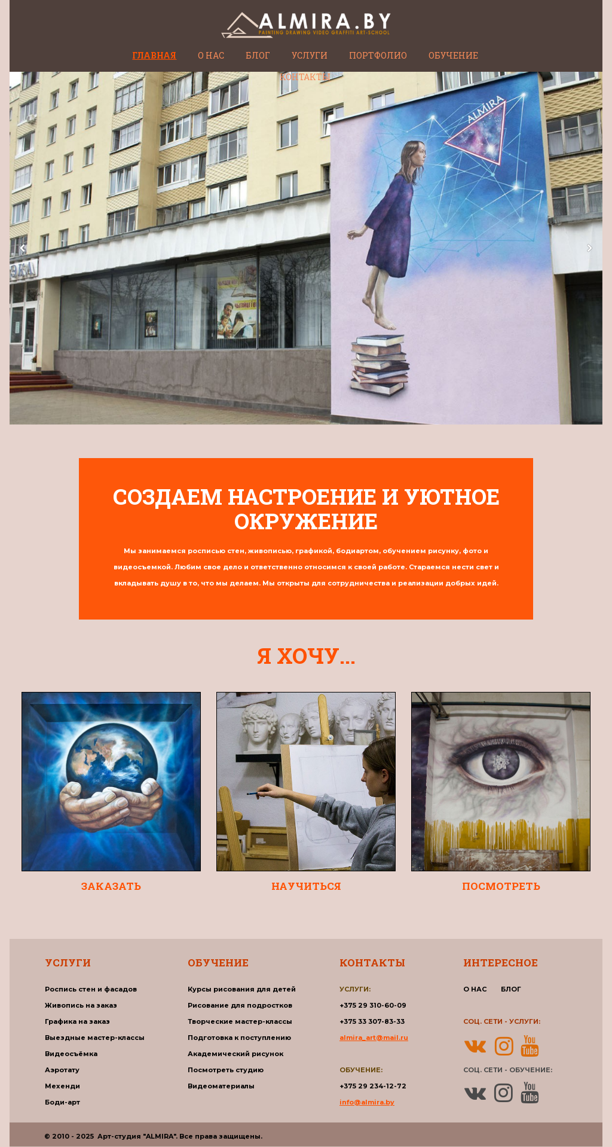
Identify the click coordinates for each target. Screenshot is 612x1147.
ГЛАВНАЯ (154, 55)
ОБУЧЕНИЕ (453, 55)
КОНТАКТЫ (305, 77)
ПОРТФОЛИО (378, 55)
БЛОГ (258, 55)
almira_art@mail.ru (373, 1037)
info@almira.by (366, 1102)
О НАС (211, 55)
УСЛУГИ (310, 55)
